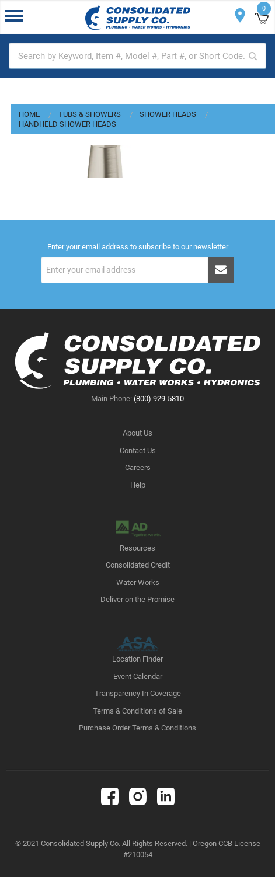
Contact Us (138, 450)
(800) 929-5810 (159, 398)
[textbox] (137, 56)
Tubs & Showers (89, 114)
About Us (137, 433)
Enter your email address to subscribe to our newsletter (137, 247)
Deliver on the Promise (137, 599)
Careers (138, 467)
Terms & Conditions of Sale (137, 711)
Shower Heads (168, 114)
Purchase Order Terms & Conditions (137, 727)
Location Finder (137, 659)
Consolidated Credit (138, 565)
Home (29, 114)
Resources (137, 548)
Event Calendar (137, 676)
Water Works (137, 582)
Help (137, 485)
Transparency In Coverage (138, 693)
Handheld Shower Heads (67, 124)
